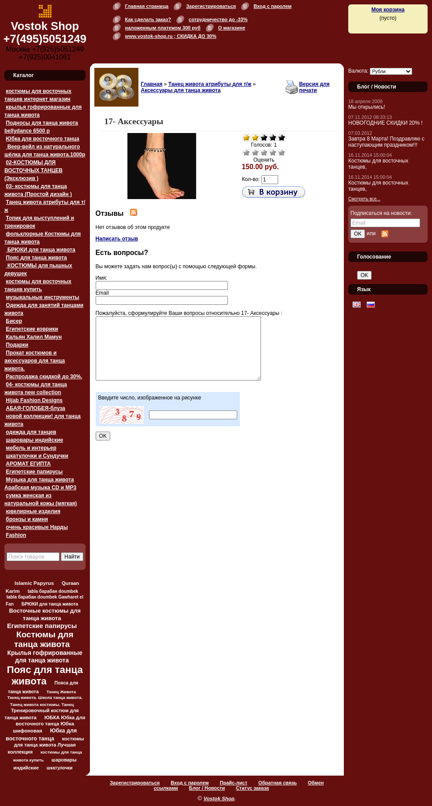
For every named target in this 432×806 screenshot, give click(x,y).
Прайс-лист (234, 782)
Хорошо (272, 152)
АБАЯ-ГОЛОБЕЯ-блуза (35, 408)
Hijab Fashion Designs (34, 400)
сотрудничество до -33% (218, 19)
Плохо (255, 152)
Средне (264, 152)
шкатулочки (60, 767)
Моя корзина (387, 10)
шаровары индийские (34, 440)
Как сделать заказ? (148, 19)
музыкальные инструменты (42, 297)
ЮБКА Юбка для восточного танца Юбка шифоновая (49, 724)
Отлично (281, 152)
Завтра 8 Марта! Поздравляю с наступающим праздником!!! (386, 142)
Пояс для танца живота (36, 258)
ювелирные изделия (33, 511)
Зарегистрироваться (211, 6)
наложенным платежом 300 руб (163, 27)
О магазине (232, 27)
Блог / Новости (207, 788)
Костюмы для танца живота (44, 639)
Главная (152, 84)
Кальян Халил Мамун (34, 337)
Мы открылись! (366, 107)
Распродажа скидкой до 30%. (44, 376)
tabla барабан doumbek (53, 591)
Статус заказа (252, 788)
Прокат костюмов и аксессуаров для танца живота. (34, 361)
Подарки (17, 345)
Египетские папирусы (34, 472)
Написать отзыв (117, 239)
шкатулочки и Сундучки (37, 456)
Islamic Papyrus (34, 583)
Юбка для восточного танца (42, 139)
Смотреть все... (364, 198)
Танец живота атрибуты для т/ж (209, 84)
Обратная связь (277, 782)
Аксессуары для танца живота (181, 90)
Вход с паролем (272, 6)
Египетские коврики (32, 329)
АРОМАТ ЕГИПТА (28, 464)
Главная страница (147, 6)
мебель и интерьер (31, 448)
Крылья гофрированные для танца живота (44, 656)
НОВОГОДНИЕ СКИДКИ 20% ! (385, 123)
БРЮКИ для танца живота (40, 250)
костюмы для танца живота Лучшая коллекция (46, 745)
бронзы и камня (27, 519)
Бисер (14, 321)
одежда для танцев (31, 432)
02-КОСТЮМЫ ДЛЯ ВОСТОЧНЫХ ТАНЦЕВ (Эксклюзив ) (33, 170)
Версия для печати (314, 87)
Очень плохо (246, 152)
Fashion (16, 535)
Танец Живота (61, 691)
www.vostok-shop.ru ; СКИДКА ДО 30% (170, 36)
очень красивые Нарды (37, 527)
